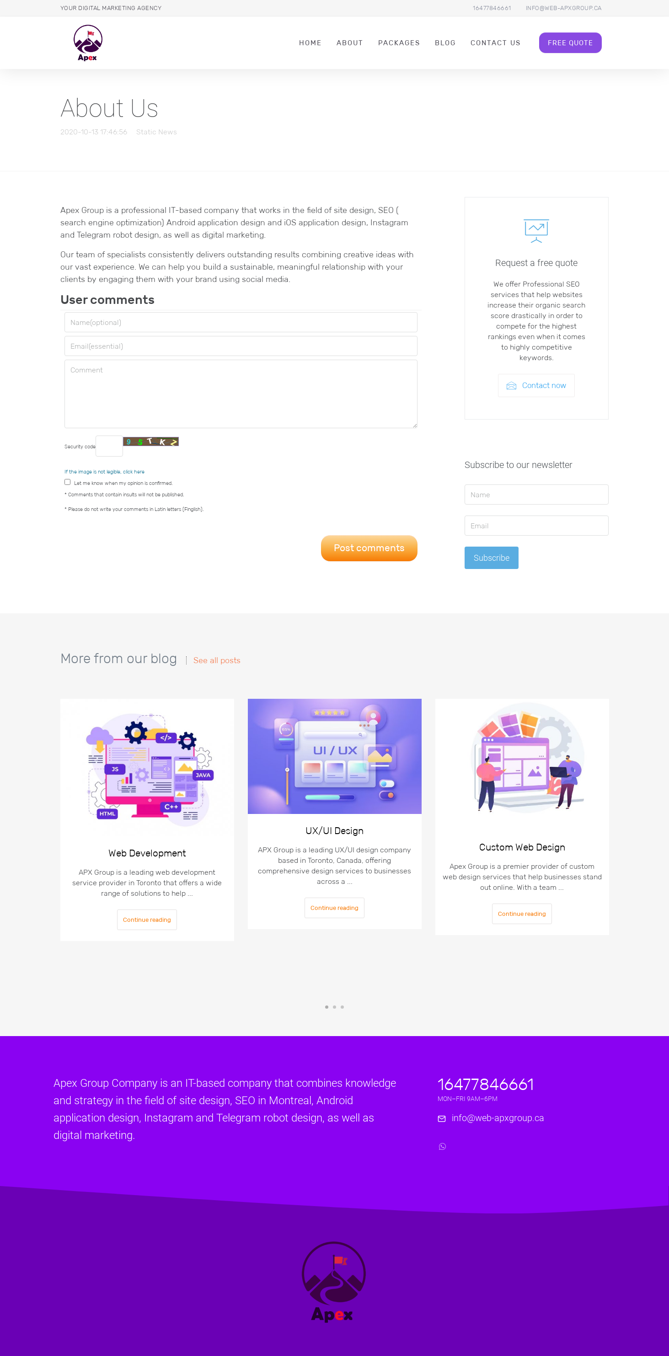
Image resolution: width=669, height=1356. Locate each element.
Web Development (147, 853)
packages (399, 42)
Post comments (369, 548)
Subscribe (491, 558)
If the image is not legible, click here (104, 471)
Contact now (536, 385)
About (350, 42)
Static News (156, 132)
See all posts (217, 660)
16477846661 (492, 8)
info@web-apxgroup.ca (564, 8)
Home (310, 42)
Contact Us (496, 42)
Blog (445, 42)
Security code (121, 446)
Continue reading (147, 920)
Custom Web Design (522, 847)
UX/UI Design (334, 831)
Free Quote (570, 42)
